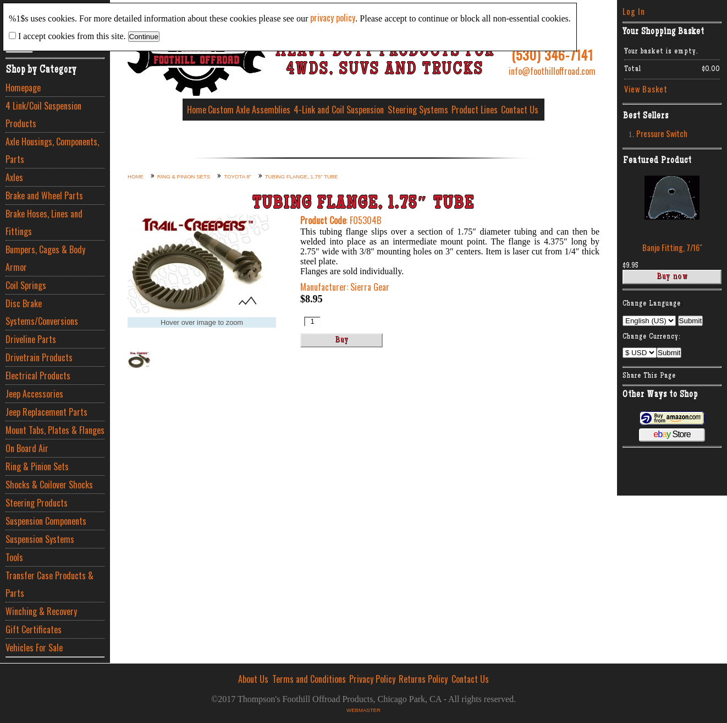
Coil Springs (25, 285)
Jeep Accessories (34, 393)
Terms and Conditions (309, 679)
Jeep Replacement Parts (46, 411)
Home (196, 109)
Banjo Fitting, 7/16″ (672, 247)
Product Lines (474, 109)
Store (671, 434)
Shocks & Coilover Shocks (49, 484)
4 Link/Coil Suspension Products (43, 114)
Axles (14, 177)
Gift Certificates (33, 629)
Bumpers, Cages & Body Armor (45, 258)
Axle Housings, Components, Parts (52, 150)
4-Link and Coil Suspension (339, 109)
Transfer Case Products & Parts (49, 584)
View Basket (646, 89)
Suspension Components (45, 521)
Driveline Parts (30, 339)
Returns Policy (423, 679)
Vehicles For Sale (34, 647)
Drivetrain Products (39, 357)
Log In (634, 11)
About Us (253, 679)
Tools (14, 557)
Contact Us (519, 109)
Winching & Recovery (41, 611)
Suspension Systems (39, 539)
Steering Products (36, 502)
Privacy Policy (372, 679)
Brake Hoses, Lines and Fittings (43, 222)
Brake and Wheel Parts (44, 195)
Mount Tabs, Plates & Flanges (54, 430)
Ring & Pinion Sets (37, 466)
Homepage (23, 87)
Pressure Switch (661, 133)
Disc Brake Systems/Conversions (41, 312)
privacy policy (332, 17)
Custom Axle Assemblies (249, 109)
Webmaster (363, 710)
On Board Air (26, 448)
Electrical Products (37, 375)
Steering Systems (418, 109)
